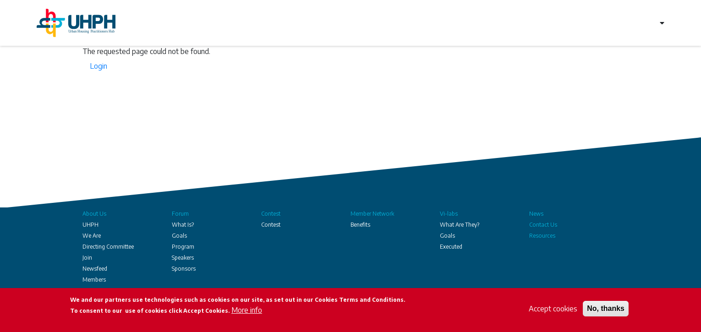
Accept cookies (553, 308)
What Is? (183, 224)
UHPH (90, 224)
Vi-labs (449, 213)
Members (94, 279)
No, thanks (605, 308)
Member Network (372, 213)
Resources (542, 235)
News (536, 213)
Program (183, 246)
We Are (91, 235)
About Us (94, 213)
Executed (451, 246)
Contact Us (543, 224)
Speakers (183, 257)
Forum (180, 213)
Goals (179, 235)
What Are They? (459, 224)
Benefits (360, 224)
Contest (270, 213)
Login (98, 66)
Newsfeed (94, 268)
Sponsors (184, 268)
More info (246, 310)
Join (87, 257)
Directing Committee (108, 246)
